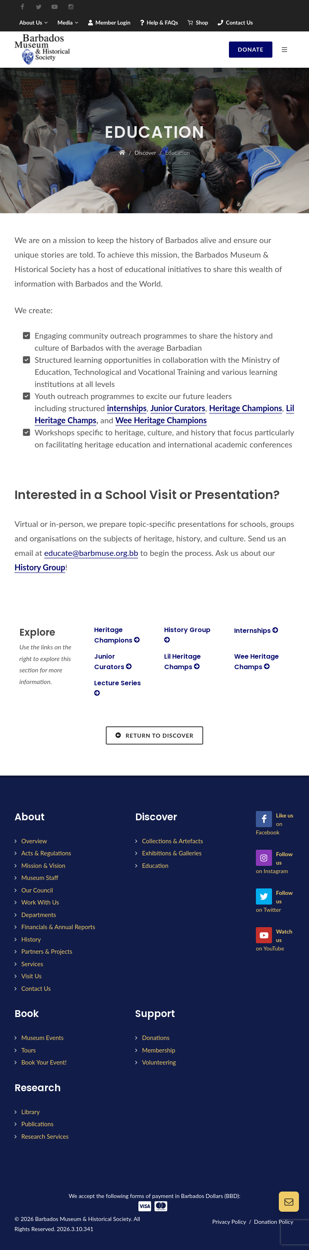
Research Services (44, 1136)
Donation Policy (273, 1221)
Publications (37, 1123)
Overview (34, 840)
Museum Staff (39, 877)
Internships (256, 630)
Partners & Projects (46, 951)
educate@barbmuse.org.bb (91, 552)
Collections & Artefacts (172, 840)
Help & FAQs (159, 23)
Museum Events (42, 1037)
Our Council (37, 890)
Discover (145, 152)
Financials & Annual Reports (58, 926)
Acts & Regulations (46, 853)
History (31, 939)
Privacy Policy (229, 1221)
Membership (158, 1050)
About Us (33, 23)
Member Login (109, 23)
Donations (155, 1037)
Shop (197, 23)
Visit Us (31, 976)
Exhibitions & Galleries (172, 853)
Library (30, 1111)
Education (155, 865)
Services (32, 963)
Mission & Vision (43, 865)
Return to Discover (154, 735)
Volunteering (159, 1062)
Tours (28, 1050)
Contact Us (235, 23)
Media (68, 23)
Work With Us (40, 902)
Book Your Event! (43, 1062)
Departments (38, 914)
